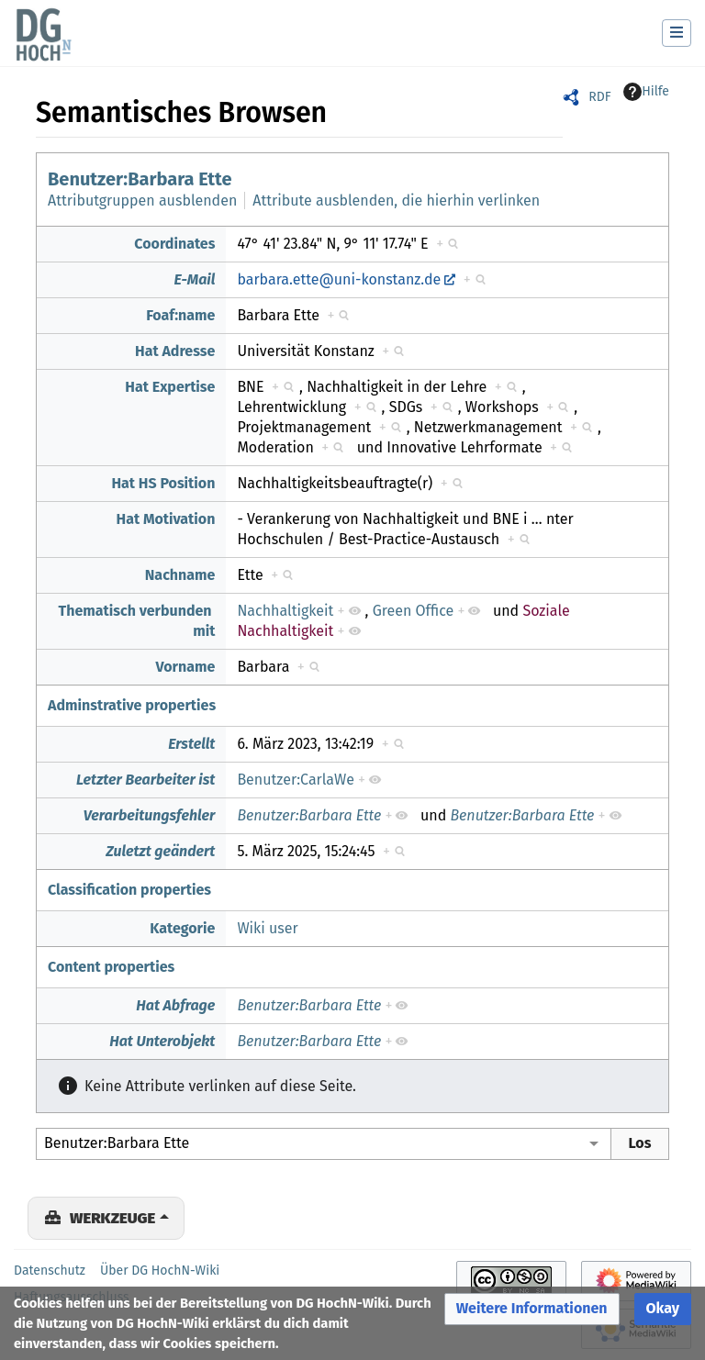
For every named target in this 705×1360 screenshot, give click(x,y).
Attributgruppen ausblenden (142, 200)
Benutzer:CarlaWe (295, 779)
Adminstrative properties (132, 705)
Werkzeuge (112, 1218)
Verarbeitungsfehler (150, 815)
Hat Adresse (175, 351)
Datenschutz (49, 1270)
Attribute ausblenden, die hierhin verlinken (396, 200)
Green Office (413, 610)
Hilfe (646, 92)
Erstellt (191, 743)
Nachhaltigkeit (285, 610)
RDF (599, 97)
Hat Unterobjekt (162, 1041)
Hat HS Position (163, 483)
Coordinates (174, 243)
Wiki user (267, 928)
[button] (532, 1309)
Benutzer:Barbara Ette (139, 179)
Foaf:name (180, 315)
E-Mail (194, 279)
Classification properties (129, 889)
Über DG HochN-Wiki (159, 1270)
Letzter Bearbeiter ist (146, 779)
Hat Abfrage (175, 1005)
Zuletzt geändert (160, 851)
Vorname (186, 666)
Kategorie (182, 928)
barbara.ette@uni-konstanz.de (339, 279)
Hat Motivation (166, 519)
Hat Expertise (170, 387)
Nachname (180, 575)
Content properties (111, 966)
